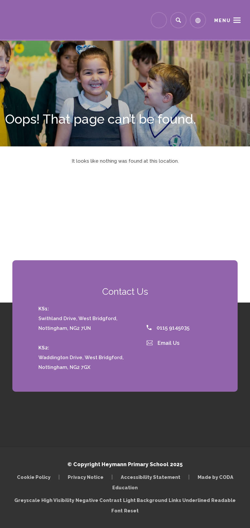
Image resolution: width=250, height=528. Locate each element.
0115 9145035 (167, 328)
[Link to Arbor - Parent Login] (159, 20)
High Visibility (57, 500)
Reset (131, 510)
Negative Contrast (99, 500)
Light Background (145, 500)
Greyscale (27, 500)
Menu (222, 20)
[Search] (178, 20)
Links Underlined (189, 500)
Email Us (163, 343)
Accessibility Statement (150, 477)
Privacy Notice (86, 477)
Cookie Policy (33, 477)
